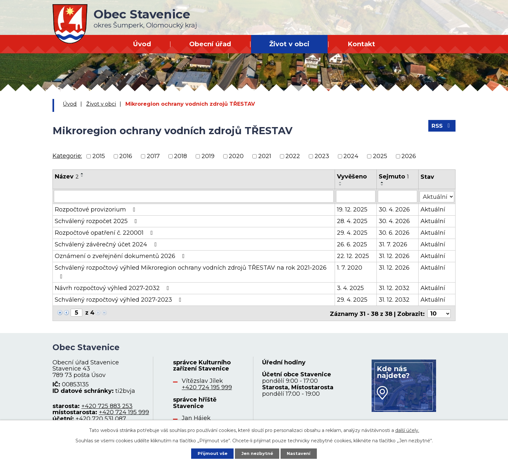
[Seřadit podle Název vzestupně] (82, 173)
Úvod (142, 44)
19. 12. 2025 (352, 209)
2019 (208, 156)
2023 (322, 156)
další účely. (407, 429)
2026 (408, 156)
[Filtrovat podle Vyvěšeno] (355, 196)
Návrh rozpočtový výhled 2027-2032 (113, 287)
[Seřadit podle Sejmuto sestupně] (382, 185)
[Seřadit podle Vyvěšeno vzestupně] (340, 182)
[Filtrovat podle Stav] (437, 195)
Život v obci (289, 44)
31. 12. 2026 (394, 255)
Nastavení (301, 453)
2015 (98, 156)
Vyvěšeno (352, 176)
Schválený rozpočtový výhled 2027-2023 (119, 299)
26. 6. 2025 (352, 244)
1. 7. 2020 (350, 267)
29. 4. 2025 (352, 232)
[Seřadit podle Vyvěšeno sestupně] (340, 185)
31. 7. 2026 (393, 244)
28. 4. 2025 (352, 220)
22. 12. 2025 (353, 255)
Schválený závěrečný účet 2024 (107, 244)
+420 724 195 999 (124, 411)
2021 (264, 156)
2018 (180, 156)
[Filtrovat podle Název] (194, 196)
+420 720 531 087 (100, 417)
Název (67, 176)
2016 (125, 156)
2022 (292, 156)
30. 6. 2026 (394, 232)
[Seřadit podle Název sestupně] (82, 176)
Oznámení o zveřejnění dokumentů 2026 (121, 255)
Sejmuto (394, 176)
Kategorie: (67, 155)
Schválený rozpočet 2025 (97, 220)
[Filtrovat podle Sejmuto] (397, 196)
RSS (441, 127)
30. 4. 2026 (394, 209)
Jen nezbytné (257, 453)
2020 (236, 156)
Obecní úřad (210, 44)
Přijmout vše (210, 453)
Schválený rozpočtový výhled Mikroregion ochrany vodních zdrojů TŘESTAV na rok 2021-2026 (191, 271)
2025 (380, 156)
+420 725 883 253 (107, 404)
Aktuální (433, 209)
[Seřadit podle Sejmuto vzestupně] (382, 182)
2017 (153, 156)
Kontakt (361, 44)
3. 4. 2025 (350, 287)
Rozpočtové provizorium (96, 209)
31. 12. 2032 (394, 287)
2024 (350, 156)
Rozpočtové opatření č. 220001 (105, 232)
